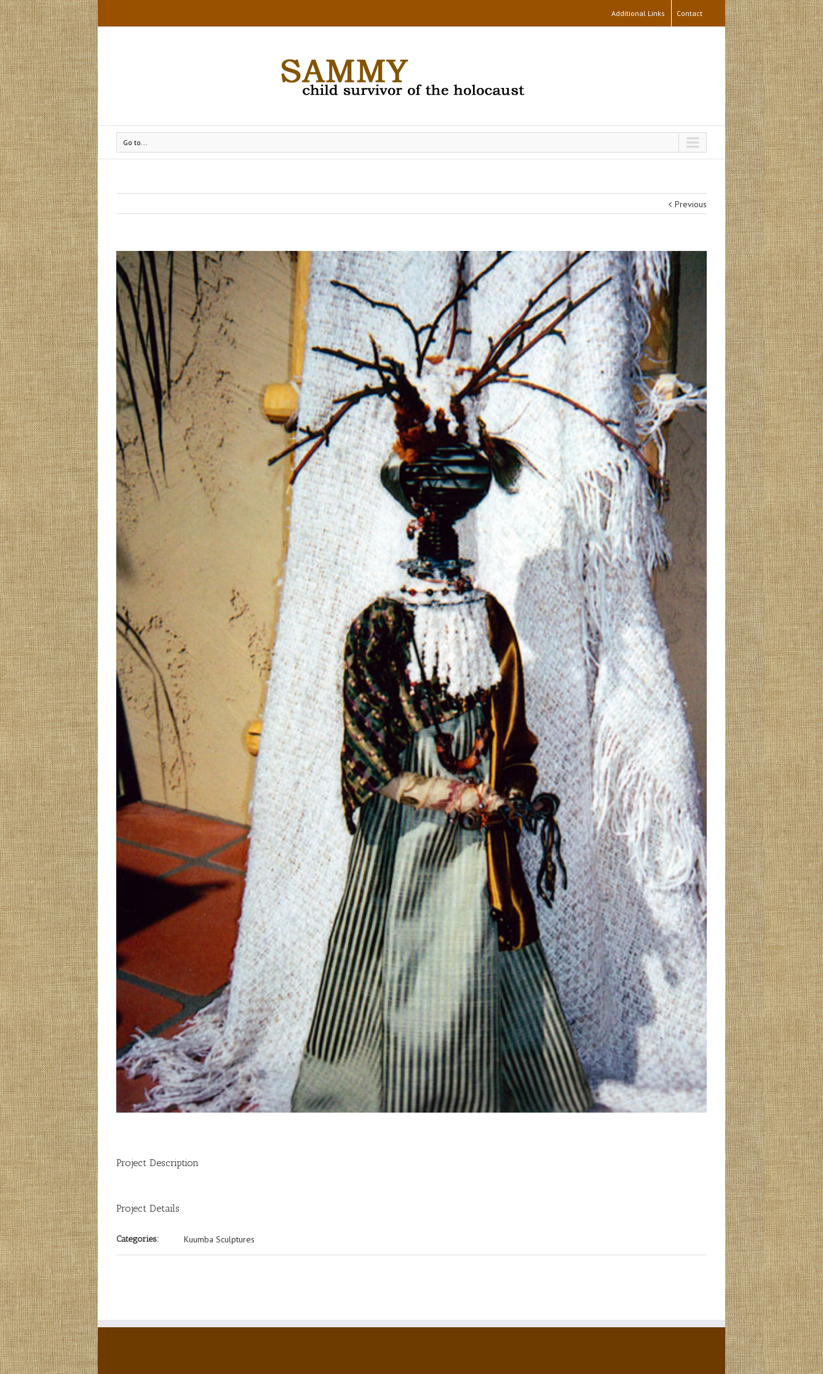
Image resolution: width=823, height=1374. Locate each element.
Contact (689, 13)
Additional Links (638, 13)
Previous (691, 204)
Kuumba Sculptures (219, 1239)
